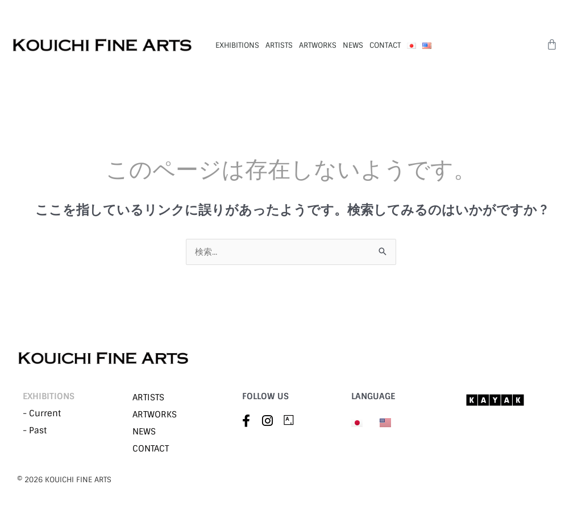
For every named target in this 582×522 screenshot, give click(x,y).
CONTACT (385, 45)
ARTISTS (279, 45)
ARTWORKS (317, 45)
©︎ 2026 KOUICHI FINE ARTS (64, 479)
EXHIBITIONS (237, 45)
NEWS (353, 45)
